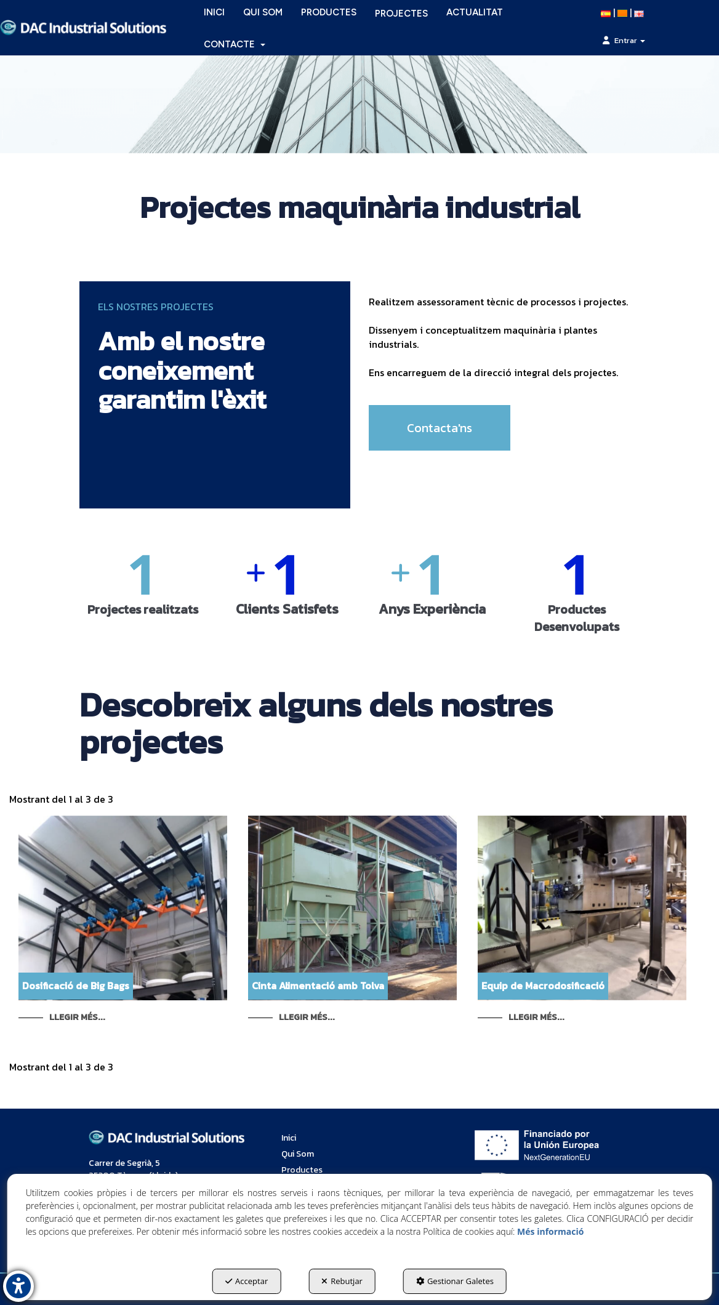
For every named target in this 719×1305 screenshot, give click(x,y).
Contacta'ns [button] (439, 428)
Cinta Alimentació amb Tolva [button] (318, 985)
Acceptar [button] (246, 1281)
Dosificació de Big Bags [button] (75, 985)
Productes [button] (302, 1169)
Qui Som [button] (297, 1153)
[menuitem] (235, 44)
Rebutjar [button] (342, 1281)
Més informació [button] (550, 1231)
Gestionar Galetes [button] (455, 1281)
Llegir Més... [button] (77, 1017)
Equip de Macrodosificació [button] (543, 985)
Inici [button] (288, 1137)
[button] (83, 27)
